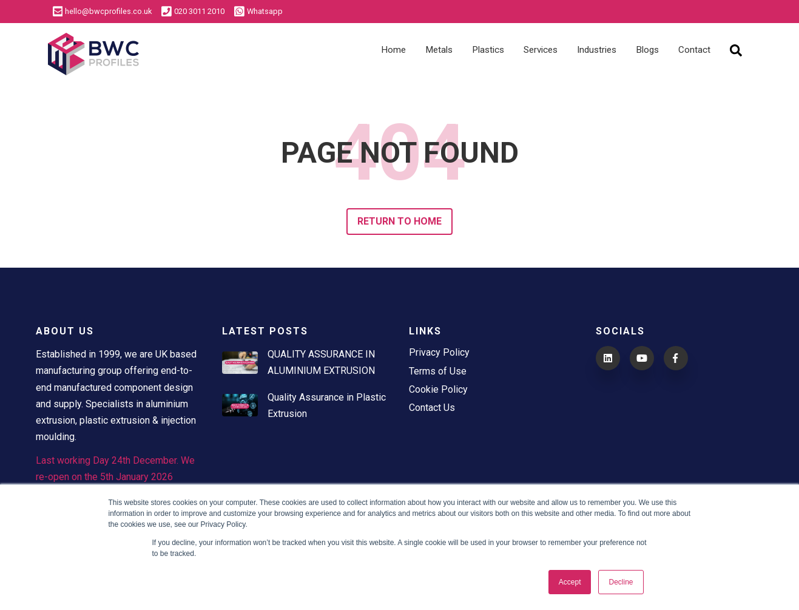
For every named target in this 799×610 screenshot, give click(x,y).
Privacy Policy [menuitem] (439, 352)
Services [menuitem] (541, 49)
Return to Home (399, 221)
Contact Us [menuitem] (432, 407)
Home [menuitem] (393, 49)
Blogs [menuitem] (647, 49)
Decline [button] (621, 582)
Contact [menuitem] (694, 49)
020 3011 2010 (192, 11)
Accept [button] (570, 582)
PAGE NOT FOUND (400, 153)
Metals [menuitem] (439, 49)
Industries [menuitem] (596, 49)
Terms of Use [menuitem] (438, 371)
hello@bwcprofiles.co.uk (102, 11)
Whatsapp (258, 11)
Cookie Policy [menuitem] (438, 389)
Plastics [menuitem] (488, 49)
